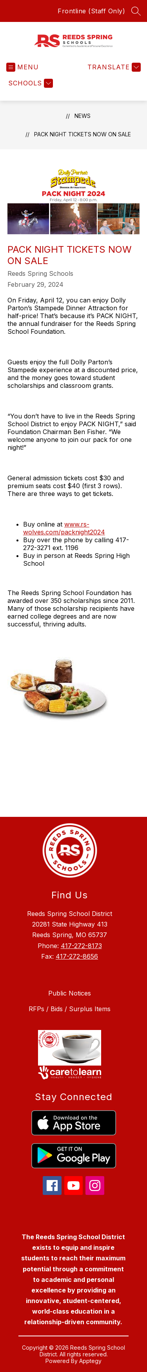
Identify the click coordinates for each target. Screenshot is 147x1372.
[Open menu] (22, 67)
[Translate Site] (113, 67)
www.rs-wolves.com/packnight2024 (64, 528)
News (82, 115)
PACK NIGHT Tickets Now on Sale (82, 134)
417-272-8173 (81, 946)
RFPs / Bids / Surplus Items (70, 1009)
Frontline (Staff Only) (91, 11)
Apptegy (90, 1361)
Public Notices (69, 993)
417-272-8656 (77, 956)
